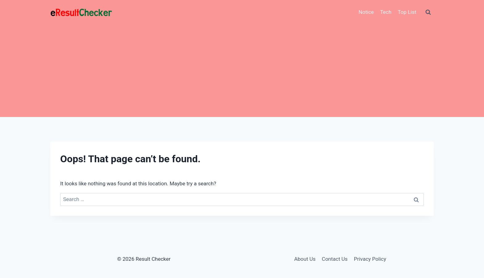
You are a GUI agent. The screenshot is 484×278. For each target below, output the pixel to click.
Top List (407, 12)
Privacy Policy (370, 259)
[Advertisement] (242, 71)
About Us (304, 259)
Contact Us (335, 259)
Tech (385, 12)
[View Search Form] (428, 12)
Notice (366, 12)
